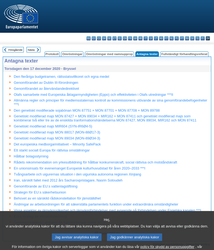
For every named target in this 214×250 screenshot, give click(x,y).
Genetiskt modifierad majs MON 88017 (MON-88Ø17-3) (57, 132)
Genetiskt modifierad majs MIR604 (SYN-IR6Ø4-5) (53, 126)
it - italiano (146, 38)
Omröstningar (72, 54)
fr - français (130, 38)
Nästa (31, 49)
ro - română (187, 38)
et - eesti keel (114, 38)
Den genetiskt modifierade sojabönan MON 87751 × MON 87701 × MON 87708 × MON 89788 (87, 110)
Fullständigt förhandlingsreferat (184, 54)
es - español (94, 38)
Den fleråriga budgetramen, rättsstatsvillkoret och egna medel (61, 77)
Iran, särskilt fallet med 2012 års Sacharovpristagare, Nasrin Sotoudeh (68, 180)
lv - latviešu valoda (151, 38)
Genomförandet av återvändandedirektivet (46, 89)
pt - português (182, 38)
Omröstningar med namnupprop (109, 54)
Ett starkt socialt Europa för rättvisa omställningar (52, 150)
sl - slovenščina (197, 38)
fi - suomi (203, 38)
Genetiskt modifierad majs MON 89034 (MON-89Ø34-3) (57, 138)
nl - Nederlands (172, 38)
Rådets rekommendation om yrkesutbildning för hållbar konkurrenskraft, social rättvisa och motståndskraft (95, 162)
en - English (125, 38)
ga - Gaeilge (135, 38)
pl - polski (177, 38)
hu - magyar (161, 38)
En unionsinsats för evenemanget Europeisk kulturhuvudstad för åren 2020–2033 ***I (79, 168)
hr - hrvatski (140, 38)
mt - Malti (166, 38)
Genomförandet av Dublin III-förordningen (46, 83)
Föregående (15, 49)
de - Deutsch (109, 38)
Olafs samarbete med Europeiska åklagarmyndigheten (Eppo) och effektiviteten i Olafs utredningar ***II (93, 95)
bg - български (89, 38)
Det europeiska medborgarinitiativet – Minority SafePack (57, 144)
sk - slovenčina (192, 38)
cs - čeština (99, 38)
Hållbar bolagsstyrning (31, 156)
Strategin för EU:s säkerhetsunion (40, 192)
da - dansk (104, 38)
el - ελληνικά (120, 38)
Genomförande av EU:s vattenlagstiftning (46, 186)
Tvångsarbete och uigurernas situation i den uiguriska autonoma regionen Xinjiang (77, 174)
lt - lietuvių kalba (156, 38)
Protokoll (52, 54)
